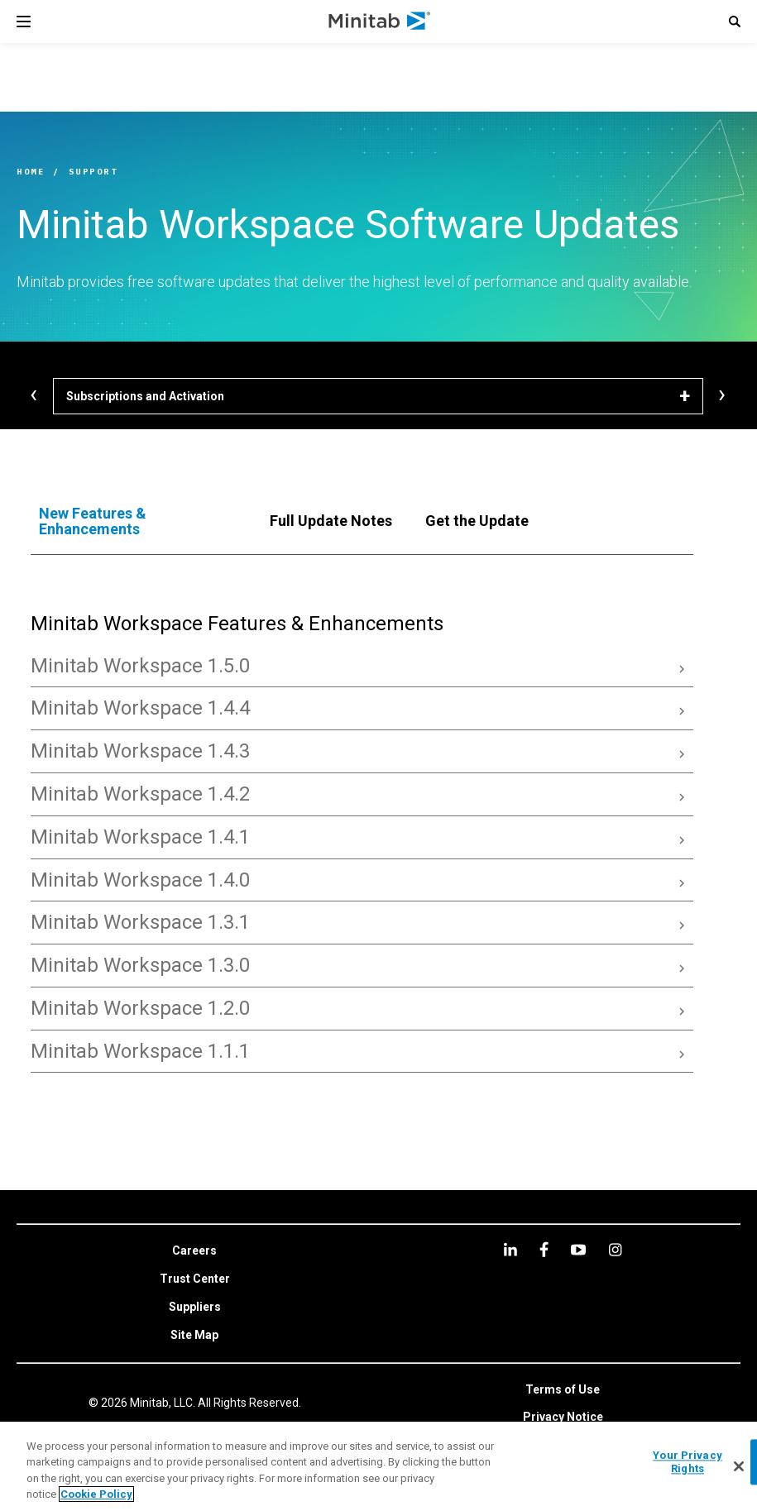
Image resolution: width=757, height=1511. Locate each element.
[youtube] (578, 1249)
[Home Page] (380, 21)
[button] (734, 21)
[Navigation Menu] (24, 21)
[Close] (739, 1466)
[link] (194, 1251)
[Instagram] (615, 1249)
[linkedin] (510, 1249)
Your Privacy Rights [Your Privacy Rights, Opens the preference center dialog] (687, 1462)
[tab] (138, 522)
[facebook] (544, 1249)
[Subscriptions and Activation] (378, 396)
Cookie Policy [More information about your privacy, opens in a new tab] (96, 1494)
